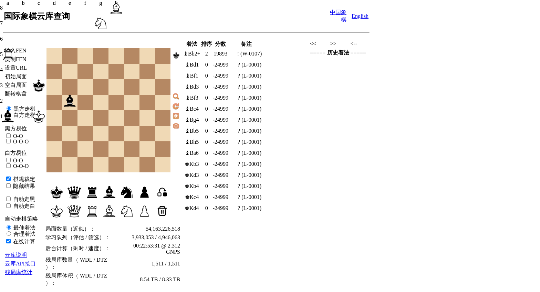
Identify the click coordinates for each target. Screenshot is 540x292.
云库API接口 (20, 263)
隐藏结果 (23, 186)
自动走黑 (23, 199)
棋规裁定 (23, 179)
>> (333, 44)
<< (313, 44)
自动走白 (23, 206)
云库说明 (16, 255)
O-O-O (20, 141)
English (360, 16)
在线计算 (23, 241)
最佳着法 (23, 228)
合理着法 (23, 234)
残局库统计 (18, 272)
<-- (354, 44)
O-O (17, 136)
